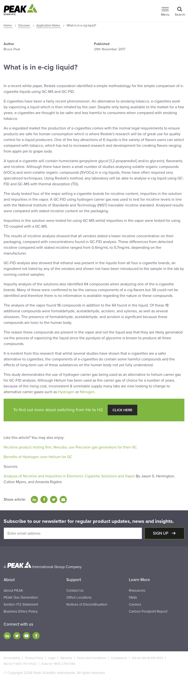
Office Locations (79, 597)
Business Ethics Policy (21, 611)
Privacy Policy (34, 658)
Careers (135, 604)
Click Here (122, 410)
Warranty (66, 658)
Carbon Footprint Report (148, 611)
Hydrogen (66, 392)
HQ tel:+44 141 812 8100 (147, 658)
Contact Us (75, 590)
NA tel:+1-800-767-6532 (20, 664)
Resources (137, 590)
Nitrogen (87, 392)
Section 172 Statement (21, 604)
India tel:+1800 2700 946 (58, 664)
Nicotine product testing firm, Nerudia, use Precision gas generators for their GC (70, 447)
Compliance (119, 658)
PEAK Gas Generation (21, 597)
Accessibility (12, 658)
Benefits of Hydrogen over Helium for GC (38, 457)
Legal (52, 658)
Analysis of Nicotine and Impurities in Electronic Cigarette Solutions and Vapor (69, 476)
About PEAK (13, 590)
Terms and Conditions (91, 658)
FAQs (133, 597)
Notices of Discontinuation (86, 604)
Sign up (161, 533)
